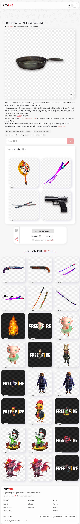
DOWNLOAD (43, 231)
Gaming (19, 116)
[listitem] (44, 516)
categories (61, 126)
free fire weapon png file (42, 131)
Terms (55, 504)
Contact (31, 507)
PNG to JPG (7, 510)
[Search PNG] (36, 141)
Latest (5, 504)
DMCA (55, 510)
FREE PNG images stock (28, 118)
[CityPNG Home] (8, 5)
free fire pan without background (17, 135)
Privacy (55, 507)
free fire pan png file (37, 135)
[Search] (69, 5)
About (30, 504)
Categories (7, 507)
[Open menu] (74, 5)
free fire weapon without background (18, 131)
